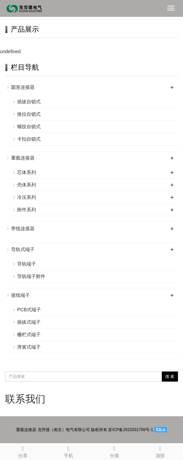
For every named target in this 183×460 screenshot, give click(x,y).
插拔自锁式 (29, 101)
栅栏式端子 (29, 334)
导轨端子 (26, 264)
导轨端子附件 (31, 276)
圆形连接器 (23, 87)
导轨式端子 (23, 249)
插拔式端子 (29, 322)
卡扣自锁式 (29, 139)
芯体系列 (26, 172)
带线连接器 (23, 228)
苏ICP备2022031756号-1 (130, 429)
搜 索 (169, 376)
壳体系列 (26, 184)
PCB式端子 (29, 309)
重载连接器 (23, 158)
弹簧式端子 (29, 347)
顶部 (160, 451)
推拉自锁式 (29, 114)
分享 (23, 451)
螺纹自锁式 (29, 126)
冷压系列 (26, 197)
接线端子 (20, 295)
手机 (68, 451)
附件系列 (26, 209)
